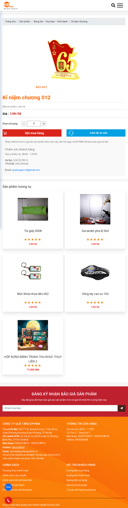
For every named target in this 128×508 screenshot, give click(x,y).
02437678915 (22, 450)
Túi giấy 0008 (33, 235)
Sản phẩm (24, 21)
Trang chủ (10, 21)
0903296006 (18, 454)
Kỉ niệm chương (79, 21)
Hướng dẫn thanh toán (78, 482)
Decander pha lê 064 (95, 235)
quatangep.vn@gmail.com (26, 173)
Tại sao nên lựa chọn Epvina (81, 497)
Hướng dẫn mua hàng (77, 477)
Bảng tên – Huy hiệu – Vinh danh (51, 21)
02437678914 (38, 450)
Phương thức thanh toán (15, 477)
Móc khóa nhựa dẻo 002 (33, 299)
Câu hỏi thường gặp (76, 492)
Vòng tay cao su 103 (95, 299)
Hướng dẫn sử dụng (76, 487)
